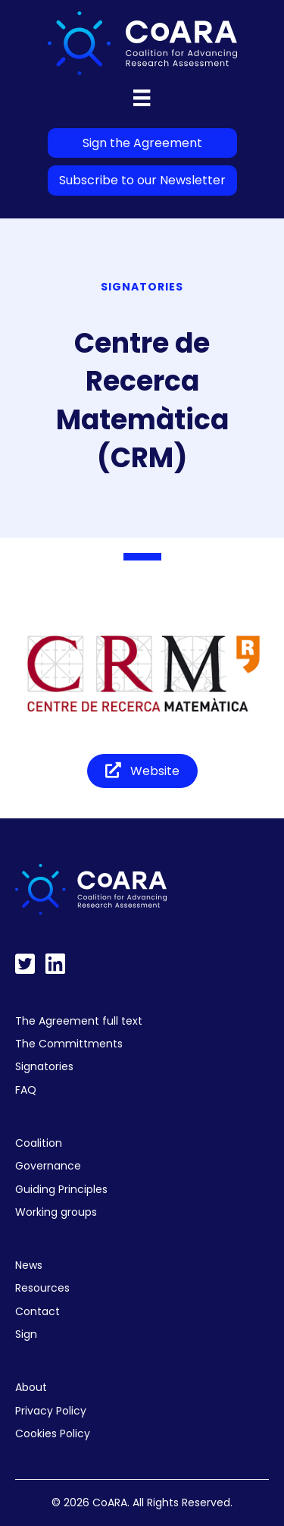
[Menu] (142, 98)
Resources (42, 1287)
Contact (37, 1311)
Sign (26, 1334)
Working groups (56, 1212)
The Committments (69, 1043)
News (28, 1265)
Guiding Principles (61, 1189)
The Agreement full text (78, 1020)
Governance (48, 1165)
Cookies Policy (52, 1433)
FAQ (25, 1089)
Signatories (44, 1066)
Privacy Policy (50, 1410)
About (31, 1387)
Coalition (38, 1143)
